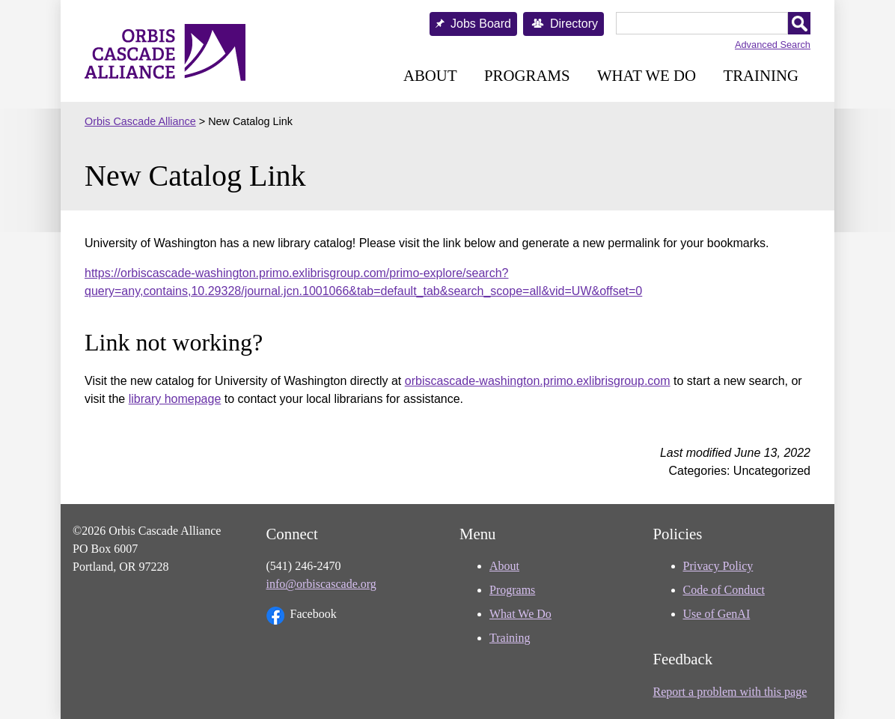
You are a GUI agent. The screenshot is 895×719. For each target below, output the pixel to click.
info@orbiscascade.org (321, 583)
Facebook (301, 616)
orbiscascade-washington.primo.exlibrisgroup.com (538, 380)
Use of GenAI (717, 613)
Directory (574, 23)
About (430, 75)
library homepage (175, 398)
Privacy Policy (718, 565)
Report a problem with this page (730, 691)
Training (760, 75)
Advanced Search (772, 44)
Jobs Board (480, 23)
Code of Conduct (724, 589)
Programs (526, 75)
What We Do (646, 75)
